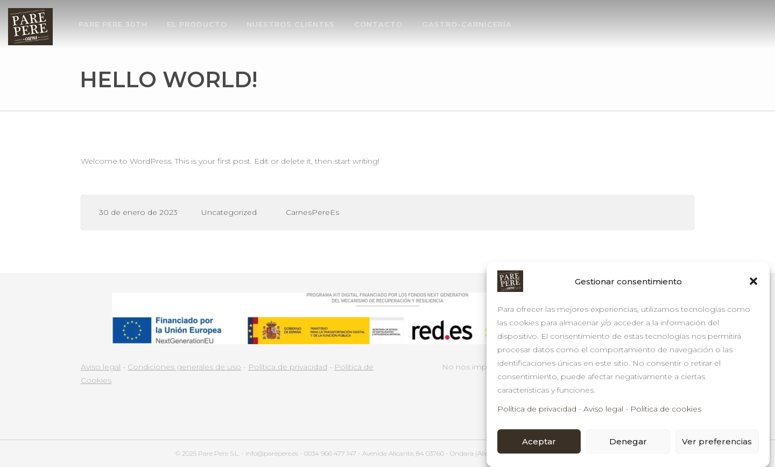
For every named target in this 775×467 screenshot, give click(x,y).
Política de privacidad (536, 410)
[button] (753, 282)
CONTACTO (378, 24)
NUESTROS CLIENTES (290, 24)
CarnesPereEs (312, 212)
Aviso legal (603, 410)
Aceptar (539, 442)
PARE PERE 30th (113, 24)
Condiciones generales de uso (184, 367)
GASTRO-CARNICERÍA (467, 24)
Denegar (628, 442)
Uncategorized (229, 212)
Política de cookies (665, 410)
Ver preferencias (717, 442)
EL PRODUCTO (197, 24)
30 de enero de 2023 (138, 212)
